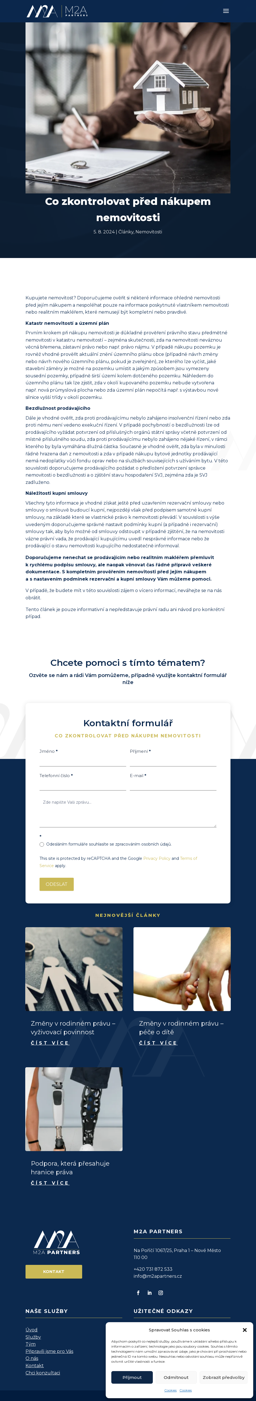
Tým (31, 1344)
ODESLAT (57, 884)
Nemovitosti (148, 232)
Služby (33, 1337)
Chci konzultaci (43, 1373)
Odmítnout (176, 1377)
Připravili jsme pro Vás (49, 1351)
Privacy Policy (156, 858)
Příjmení (140, 751)
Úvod (32, 1330)
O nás (32, 1358)
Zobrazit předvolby (224, 1377)
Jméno (49, 751)
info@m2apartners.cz (158, 1276)
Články (125, 232)
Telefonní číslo (56, 775)
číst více (50, 1043)
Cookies (170, 1390)
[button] (245, 1330)
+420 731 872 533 (153, 1269)
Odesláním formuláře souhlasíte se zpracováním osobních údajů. (106, 844)
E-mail (138, 775)
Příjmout (132, 1377)
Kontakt (53, 1271)
